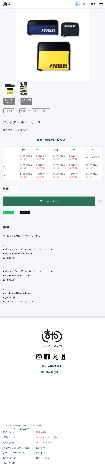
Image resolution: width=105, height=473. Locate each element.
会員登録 (40, 447)
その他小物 (26, 100)
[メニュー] (101, 4)
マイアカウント (43, 442)
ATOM (12, 463)
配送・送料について (12, 432)
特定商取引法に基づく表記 (16, 447)
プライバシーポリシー (14, 453)
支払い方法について (12, 442)
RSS (5, 463)
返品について (9, 437)
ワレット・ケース (41, 111)
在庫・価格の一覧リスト (53, 139)
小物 (23, 111)
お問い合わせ (9, 458)
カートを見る (42, 458)
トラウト (9, 111)
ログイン (40, 453)
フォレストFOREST (9, 101)
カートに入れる (49, 201)
